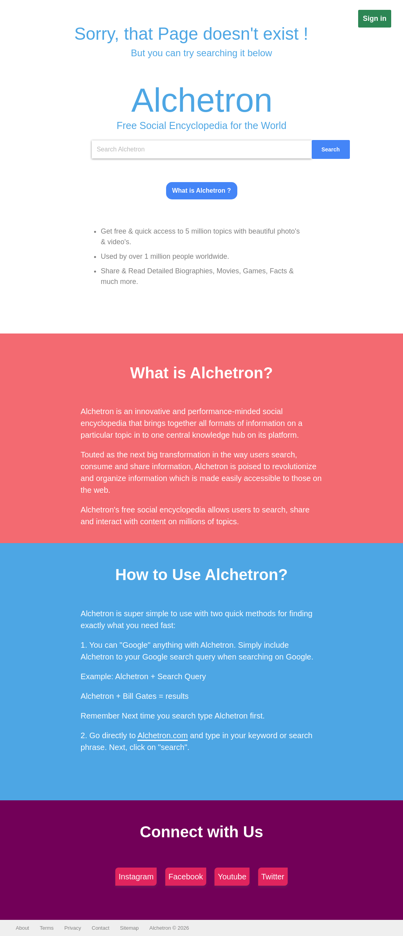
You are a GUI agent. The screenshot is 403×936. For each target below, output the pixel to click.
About (22, 928)
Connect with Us (201, 831)
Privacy (72, 928)
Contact (100, 928)
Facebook (185, 876)
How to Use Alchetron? (201, 574)
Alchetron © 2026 (169, 928)
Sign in (374, 18)
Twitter (273, 876)
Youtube (232, 876)
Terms (47, 928)
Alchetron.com (162, 735)
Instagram (135, 876)
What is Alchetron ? (201, 190)
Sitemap (129, 928)
